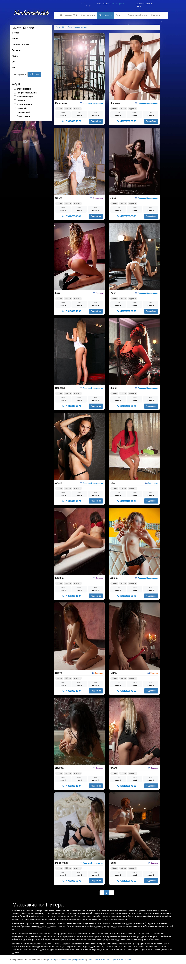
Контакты (155, 15)
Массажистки (105, 15)
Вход (139, 6)
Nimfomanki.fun (32, 14)
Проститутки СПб (68, 15)
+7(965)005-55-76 (71, 121)
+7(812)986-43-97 (71, 311)
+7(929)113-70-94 (126, 501)
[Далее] (111, 892)
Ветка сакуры (23, 116)
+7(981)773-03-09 (71, 216)
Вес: (14, 62)
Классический (24, 89)
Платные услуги (64, 959)
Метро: (15, 33)
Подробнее (96, 121)
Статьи (51, 959)
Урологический (24, 104)
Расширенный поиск (137, 15)
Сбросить (34, 74)
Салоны (120, 15)
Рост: (14, 67)
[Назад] (102, 892)
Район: (15, 38)
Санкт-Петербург (116, 3)
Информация (79, 959)
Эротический (23, 112)
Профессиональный (27, 93)
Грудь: (15, 56)
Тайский (21, 100)
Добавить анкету (144, 3)
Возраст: (16, 50)
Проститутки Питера (121, 959)
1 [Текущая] (106, 893)
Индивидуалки (88, 15)
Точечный (22, 108)
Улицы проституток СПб (98, 959)
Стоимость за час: (21, 44)
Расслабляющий (25, 96)
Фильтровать (20, 74)
